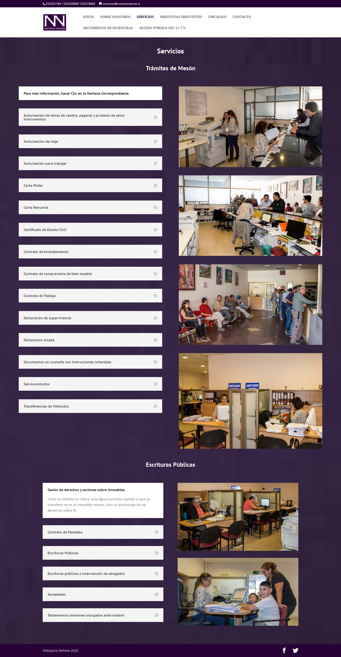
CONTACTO (242, 17)
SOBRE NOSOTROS (115, 17)
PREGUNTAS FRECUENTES (181, 17)
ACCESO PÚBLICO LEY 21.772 (162, 28)
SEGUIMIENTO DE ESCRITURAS (108, 28)
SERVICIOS (145, 17)
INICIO (88, 17)
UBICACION (217, 17)
